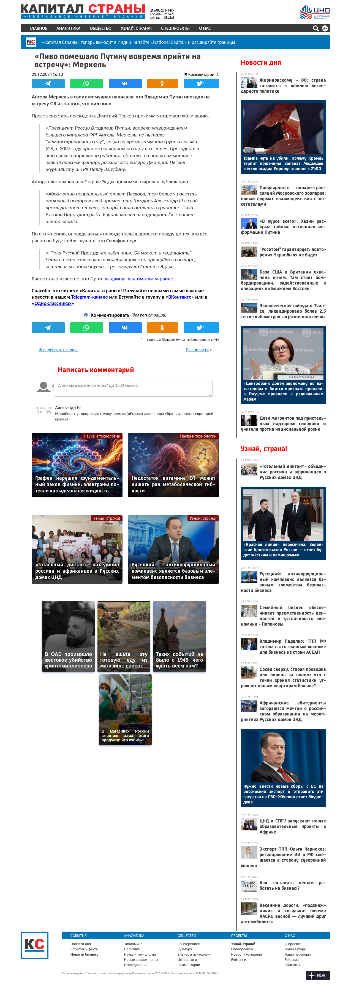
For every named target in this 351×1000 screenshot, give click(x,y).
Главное (39, 28)
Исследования (136, 965)
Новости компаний (246, 954)
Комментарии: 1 (203, 74)
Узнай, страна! (136, 28)
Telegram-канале (90, 296)
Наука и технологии (102, 435)
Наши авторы (295, 949)
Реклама (292, 959)
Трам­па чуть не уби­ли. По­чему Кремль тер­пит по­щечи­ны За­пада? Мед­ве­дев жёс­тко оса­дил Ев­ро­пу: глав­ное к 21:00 (283, 163)
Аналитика (69, 28)
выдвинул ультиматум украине (139, 278)
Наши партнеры (298, 954)
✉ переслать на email (59, 349)
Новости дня (260, 62)
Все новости (197, 349)
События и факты (85, 949)
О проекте (293, 944)
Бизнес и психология (195, 954)
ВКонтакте (180, 296)
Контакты (292, 965)
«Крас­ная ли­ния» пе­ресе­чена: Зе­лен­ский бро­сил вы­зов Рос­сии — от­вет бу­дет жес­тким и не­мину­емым (283, 549)
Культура (185, 949)
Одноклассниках (53, 303)
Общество (101, 28)
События (79, 935)
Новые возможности (141, 959)
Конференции (189, 944)
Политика (132, 949)
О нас (205, 28)
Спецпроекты (176, 28)
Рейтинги (238, 959)
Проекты (239, 935)
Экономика (133, 944)
